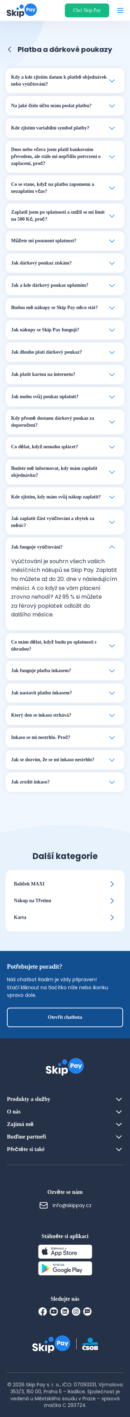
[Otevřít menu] (120, 10)
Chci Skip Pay (87, 10)
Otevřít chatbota (65, 1017)
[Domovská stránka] (19, 10)
